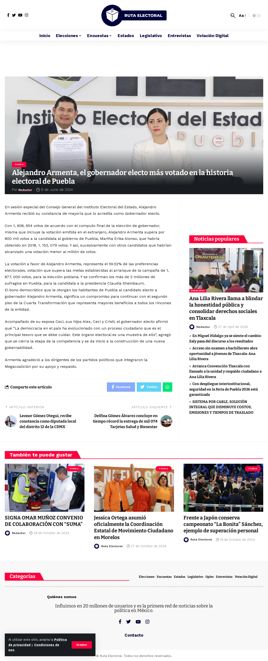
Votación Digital (246, 576)
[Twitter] (14, 15)
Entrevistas (224, 576)
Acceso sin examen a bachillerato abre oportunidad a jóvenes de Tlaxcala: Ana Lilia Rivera (223, 353)
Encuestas (164, 576)
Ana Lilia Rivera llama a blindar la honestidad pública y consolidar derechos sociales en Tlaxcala (225, 308)
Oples (209, 576)
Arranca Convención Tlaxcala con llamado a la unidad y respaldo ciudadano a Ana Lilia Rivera (225, 371)
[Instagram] (26, 15)
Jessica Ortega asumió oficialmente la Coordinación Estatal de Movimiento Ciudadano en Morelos (129, 527)
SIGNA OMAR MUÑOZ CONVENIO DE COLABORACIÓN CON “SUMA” (44, 521)
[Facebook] (8, 15)
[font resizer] (242, 15)
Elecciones (146, 576)
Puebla (19, 164)
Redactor (27, 189)
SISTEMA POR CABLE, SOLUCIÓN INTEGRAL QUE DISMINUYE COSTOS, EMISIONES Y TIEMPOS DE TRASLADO (221, 406)
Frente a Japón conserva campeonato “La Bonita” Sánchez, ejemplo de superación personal (222, 527)
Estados (179, 576)
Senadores (198, 290)
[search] (233, 15)
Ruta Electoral (112, 546)
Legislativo (195, 576)
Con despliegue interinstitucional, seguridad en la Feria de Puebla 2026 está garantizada (223, 388)
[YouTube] (20, 15)
